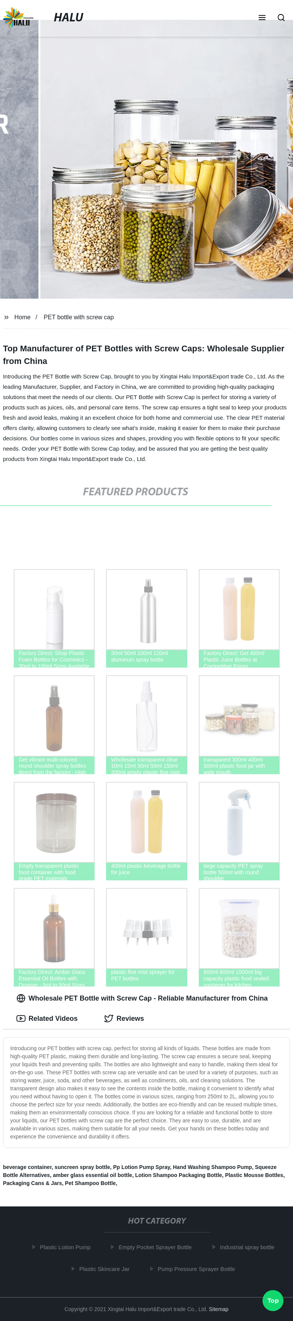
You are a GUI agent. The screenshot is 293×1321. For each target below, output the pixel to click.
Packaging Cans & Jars (32, 1183)
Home (22, 317)
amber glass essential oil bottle (92, 1175)
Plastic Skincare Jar (107, 1268)
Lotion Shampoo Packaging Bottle (178, 1175)
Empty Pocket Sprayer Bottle (157, 1247)
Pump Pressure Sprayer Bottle (198, 1268)
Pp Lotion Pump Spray (141, 1167)
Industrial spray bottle (249, 1247)
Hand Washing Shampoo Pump (212, 1167)
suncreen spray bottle (82, 1167)
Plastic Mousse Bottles (254, 1175)
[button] (262, 18)
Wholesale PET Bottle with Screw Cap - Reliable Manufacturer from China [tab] (142, 998)
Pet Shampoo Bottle (90, 1183)
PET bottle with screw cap (79, 317)
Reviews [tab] (124, 1018)
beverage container (27, 1167)
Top (273, 1300)
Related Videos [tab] (47, 1018)
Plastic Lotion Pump (67, 1247)
